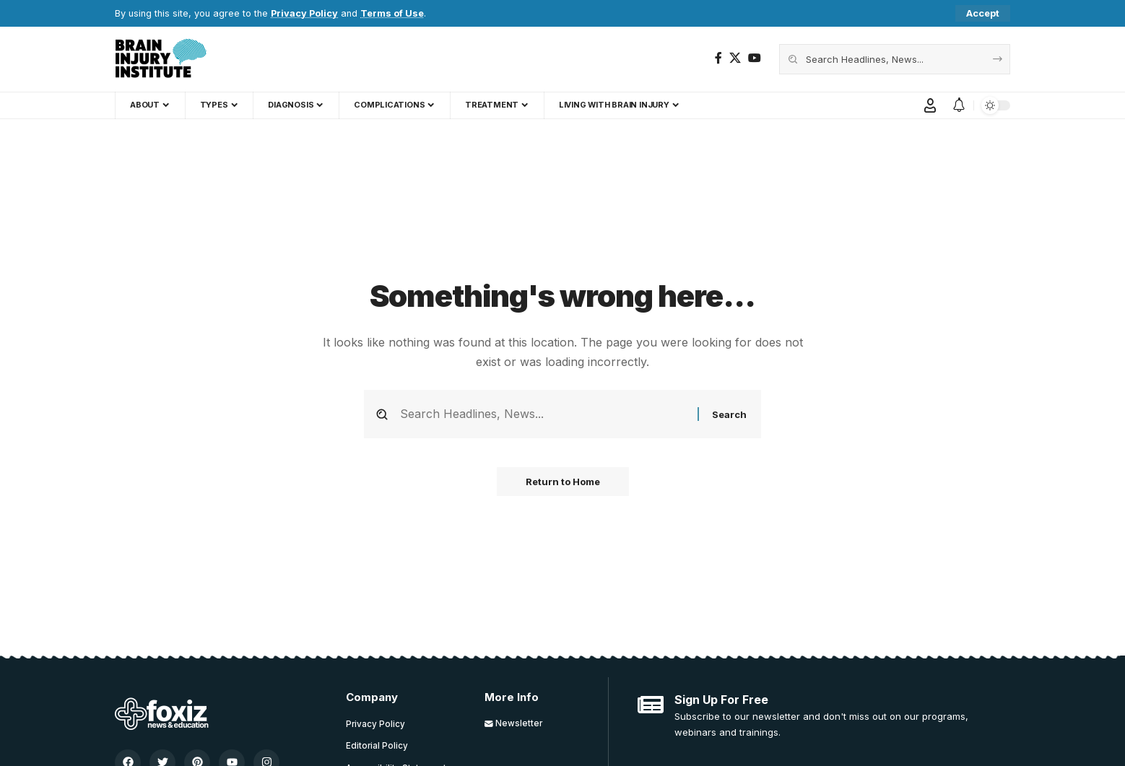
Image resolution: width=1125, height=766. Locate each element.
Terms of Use (392, 13)
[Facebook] (718, 58)
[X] (735, 58)
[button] (982, 13)
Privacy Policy (304, 13)
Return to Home (563, 481)
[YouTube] (754, 58)
